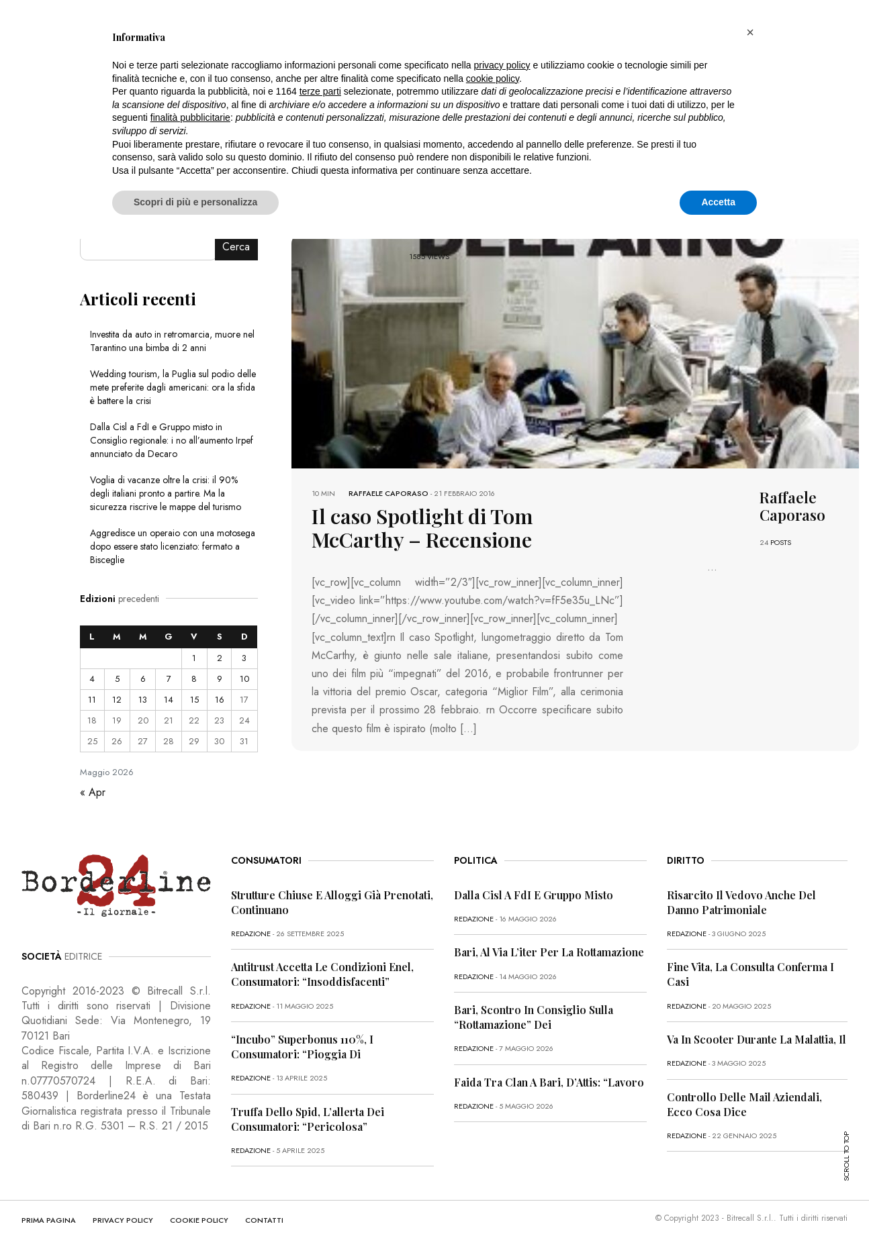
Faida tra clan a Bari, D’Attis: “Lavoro (549, 1082)
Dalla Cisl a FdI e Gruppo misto (533, 895)
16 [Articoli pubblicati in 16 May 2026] (219, 699)
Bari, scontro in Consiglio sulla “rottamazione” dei (533, 1017)
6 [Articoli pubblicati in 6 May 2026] (143, 678)
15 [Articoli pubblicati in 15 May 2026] (194, 699)
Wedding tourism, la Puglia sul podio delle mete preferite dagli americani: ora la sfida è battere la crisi (173, 387)
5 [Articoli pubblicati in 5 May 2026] (117, 678)
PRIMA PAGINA (48, 1220)
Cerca (236, 246)
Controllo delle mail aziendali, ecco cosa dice (744, 1104)
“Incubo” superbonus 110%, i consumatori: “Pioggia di (302, 1046)
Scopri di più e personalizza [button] (195, 202)
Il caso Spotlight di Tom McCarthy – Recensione (452, 525)
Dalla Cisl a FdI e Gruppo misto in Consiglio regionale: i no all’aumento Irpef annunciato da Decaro (171, 440)
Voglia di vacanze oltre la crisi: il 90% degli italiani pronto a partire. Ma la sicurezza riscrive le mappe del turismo (165, 493)
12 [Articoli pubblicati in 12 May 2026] (117, 699)
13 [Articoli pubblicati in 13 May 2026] (142, 699)
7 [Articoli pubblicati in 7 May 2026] (169, 678)
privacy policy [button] (502, 65)
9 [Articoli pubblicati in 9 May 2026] (219, 678)
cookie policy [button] (492, 78)
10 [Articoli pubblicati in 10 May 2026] (244, 678)
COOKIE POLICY (199, 1220)
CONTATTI (264, 1220)
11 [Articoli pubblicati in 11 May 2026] (92, 699)
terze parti (320, 91)
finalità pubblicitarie (190, 117)
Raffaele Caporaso (388, 493)
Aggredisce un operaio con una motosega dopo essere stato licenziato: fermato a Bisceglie (172, 546)
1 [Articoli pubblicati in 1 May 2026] (194, 658)
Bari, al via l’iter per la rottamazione (549, 952)
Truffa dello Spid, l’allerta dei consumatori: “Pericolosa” (307, 1119)
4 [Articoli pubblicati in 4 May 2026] (92, 678)
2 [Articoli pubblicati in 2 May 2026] (219, 658)
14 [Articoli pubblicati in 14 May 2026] (168, 699)
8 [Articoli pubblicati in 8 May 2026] (194, 678)
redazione (251, 933)
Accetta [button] (718, 202)
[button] (750, 32)
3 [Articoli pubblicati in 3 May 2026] (244, 658)
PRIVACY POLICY (123, 1220)
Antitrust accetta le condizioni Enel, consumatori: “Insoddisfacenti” (322, 974)
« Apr (92, 792)
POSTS (780, 542)
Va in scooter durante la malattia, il (756, 1039)
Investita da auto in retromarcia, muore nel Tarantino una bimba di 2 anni (172, 341)
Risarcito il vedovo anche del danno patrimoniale (741, 902)
